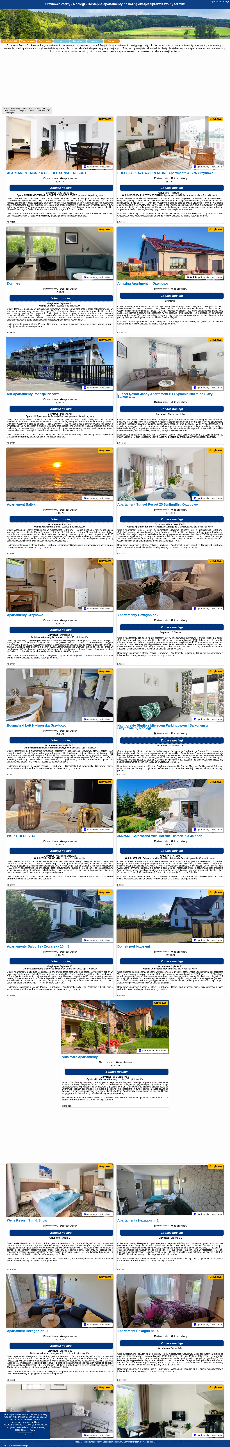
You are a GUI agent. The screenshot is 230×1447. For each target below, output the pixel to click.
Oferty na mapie (28, 41)
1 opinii (84, 968)
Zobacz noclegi (61, 188)
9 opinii (206, 195)
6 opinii (73, 858)
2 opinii (77, 1353)
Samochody (78, 41)
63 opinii (131, 1079)
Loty (61, 41)
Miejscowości (45, 41)
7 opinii (83, 747)
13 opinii (90, 195)
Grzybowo (105, 118)
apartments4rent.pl (220, 1)
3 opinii (201, 527)
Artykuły (111, 41)
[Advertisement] (115, 80)
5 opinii (73, 527)
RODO (32, 1430)
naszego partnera (77, 216)
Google (7, 1417)
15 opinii (81, 416)
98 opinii (203, 858)
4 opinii (68, 306)
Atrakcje (94, 41)
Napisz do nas (149, 1442)
